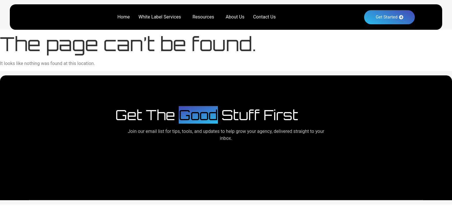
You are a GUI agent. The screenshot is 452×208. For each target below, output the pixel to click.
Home (123, 17)
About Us (235, 17)
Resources (203, 17)
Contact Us (264, 17)
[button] (161, 17)
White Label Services (159, 17)
